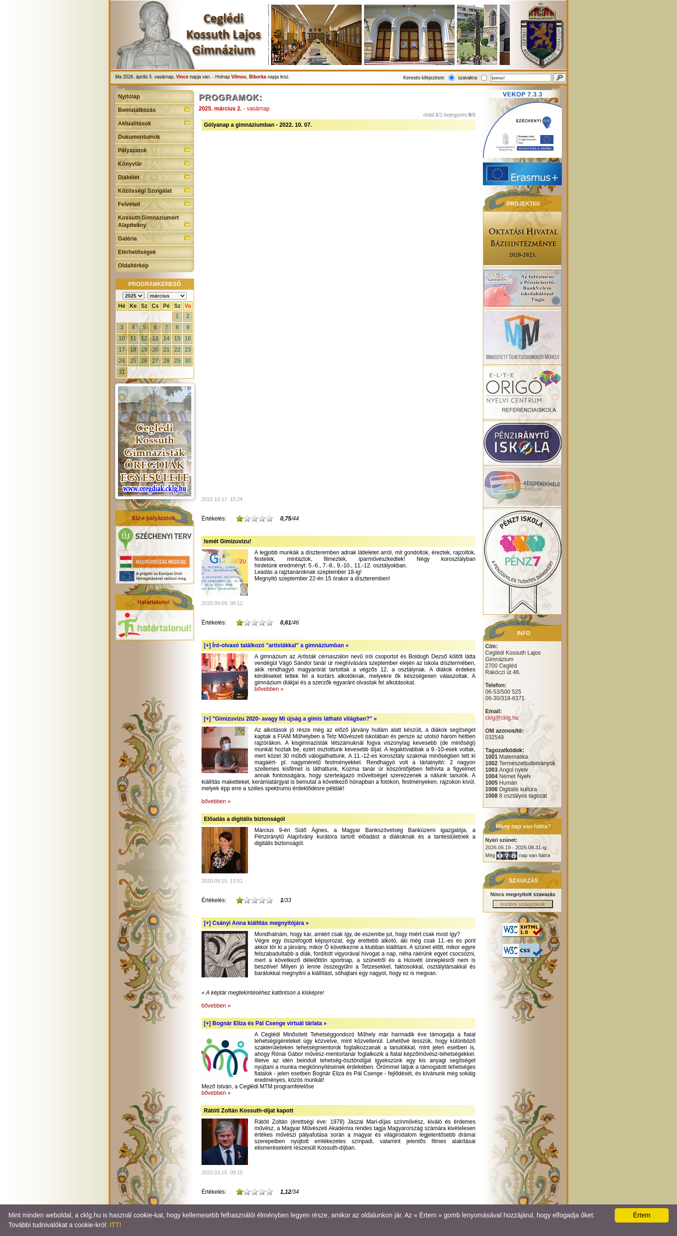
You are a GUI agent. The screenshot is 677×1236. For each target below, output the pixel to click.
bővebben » (269, 689)
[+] (276, 645)
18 (133, 349)
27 (155, 361)
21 (166, 349)
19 (144, 349)
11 (133, 338)
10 (122, 338)
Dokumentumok (139, 137)
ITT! (115, 1225)
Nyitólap (129, 96)
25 (133, 361)
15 (177, 338)
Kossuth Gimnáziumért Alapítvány (154, 221)
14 (166, 338)
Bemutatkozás (154, 109)
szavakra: (468, 77)
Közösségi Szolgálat (154, 190)
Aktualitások (154, 122)
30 (188, 361)
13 (155, 338)
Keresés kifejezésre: (424, 77)
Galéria (154, 238)
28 (166, 361)
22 (177, 349)
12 (144, 338)
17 (122, 349)
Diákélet (154, 176)
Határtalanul (153, 602)
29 (177, 361)
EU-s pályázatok (153, 518)
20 (155, 349)
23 (188, 349)
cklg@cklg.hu (502, 718)
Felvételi (154, 203)
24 (122, 361)
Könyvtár (154, 163)
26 (144, 361)
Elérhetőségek (137, 252)
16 (188, 338)
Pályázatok (154, 149)
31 (122, 372)
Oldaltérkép (133, 265)
